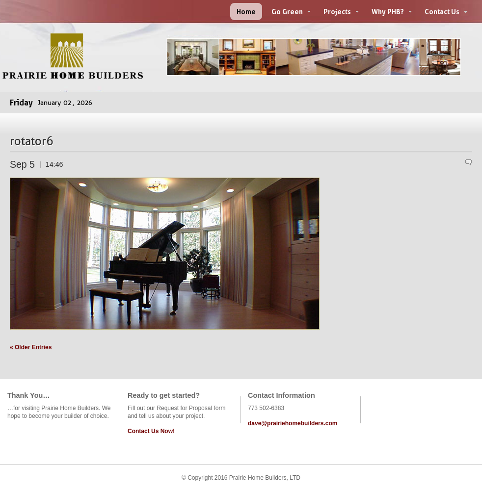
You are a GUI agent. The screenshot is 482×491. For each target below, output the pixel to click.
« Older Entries (31, 347)
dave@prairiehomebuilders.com (292, 423)
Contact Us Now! (151, 431)
